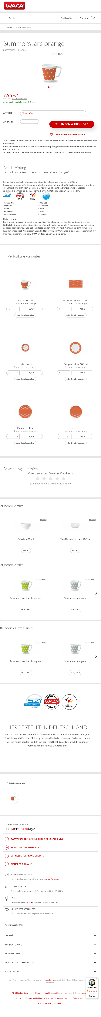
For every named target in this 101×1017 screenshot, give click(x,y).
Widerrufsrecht (63, 998)
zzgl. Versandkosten (19, 99)
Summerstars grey (75, 598)
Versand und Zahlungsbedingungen (39, 998)
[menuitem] (11, 18)
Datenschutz (78, 998)
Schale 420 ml (26, 539)
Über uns (68, 993)
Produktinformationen (52, 993)
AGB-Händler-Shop (20, 993)
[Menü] (96, 979)
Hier (31, 902)
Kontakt (19, 998)
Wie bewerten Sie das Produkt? (50, 478)
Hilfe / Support (81, 993)
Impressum (59, 1003)
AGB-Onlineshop (44, 1003)
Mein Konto (35, 993)
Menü (11, 18)
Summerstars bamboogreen (26, 598)
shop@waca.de (52, 879)
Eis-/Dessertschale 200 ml (75, 539)
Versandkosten (49, 980)
